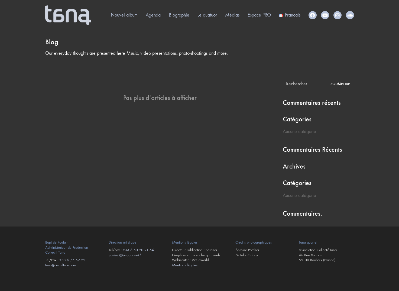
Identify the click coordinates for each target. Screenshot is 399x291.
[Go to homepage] (68, 15)
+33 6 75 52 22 (72, 260)
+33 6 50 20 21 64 (138, 250)
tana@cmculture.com (60, 265)
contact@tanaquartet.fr (125, 255)
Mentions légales (184, 265)
